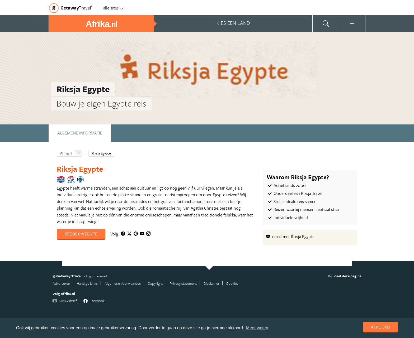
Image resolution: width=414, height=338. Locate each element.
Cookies (232, 283)
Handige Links (87, 283)
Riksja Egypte (101, 153)
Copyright (155, 283)
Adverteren (61, 283)
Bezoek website (81, 234)
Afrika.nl (66, 153)
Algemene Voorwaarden (123, 283)
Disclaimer (211, 283)
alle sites (113, 8)
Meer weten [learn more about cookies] (257, 328)
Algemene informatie (79, 133)
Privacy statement (183, 283)
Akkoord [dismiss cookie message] (380, 327)
